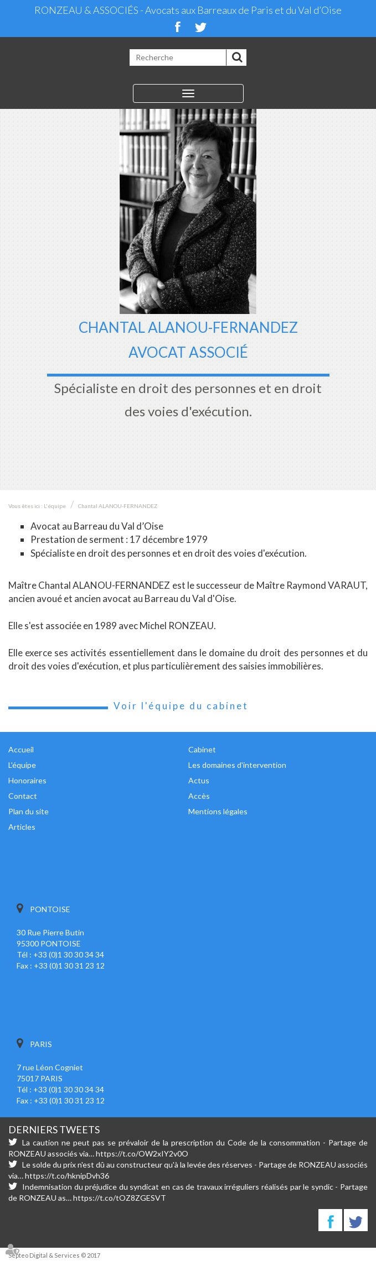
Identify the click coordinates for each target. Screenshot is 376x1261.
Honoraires (27, 780)
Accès (199, 795)
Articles (21, 826)
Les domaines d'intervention (237, 765)
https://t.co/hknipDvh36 (67, 1175)
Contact (22, 795)
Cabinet (202, 749)
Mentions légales (218, 811)
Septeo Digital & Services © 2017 (54, 1255)
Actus (198, 780)
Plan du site (28, 811)
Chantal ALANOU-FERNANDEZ (117, 506)
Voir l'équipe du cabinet (181, 705)
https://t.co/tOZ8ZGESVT (119, 1197)
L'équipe (55, 506)
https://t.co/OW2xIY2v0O (142, 1153)
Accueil (21, 749)
